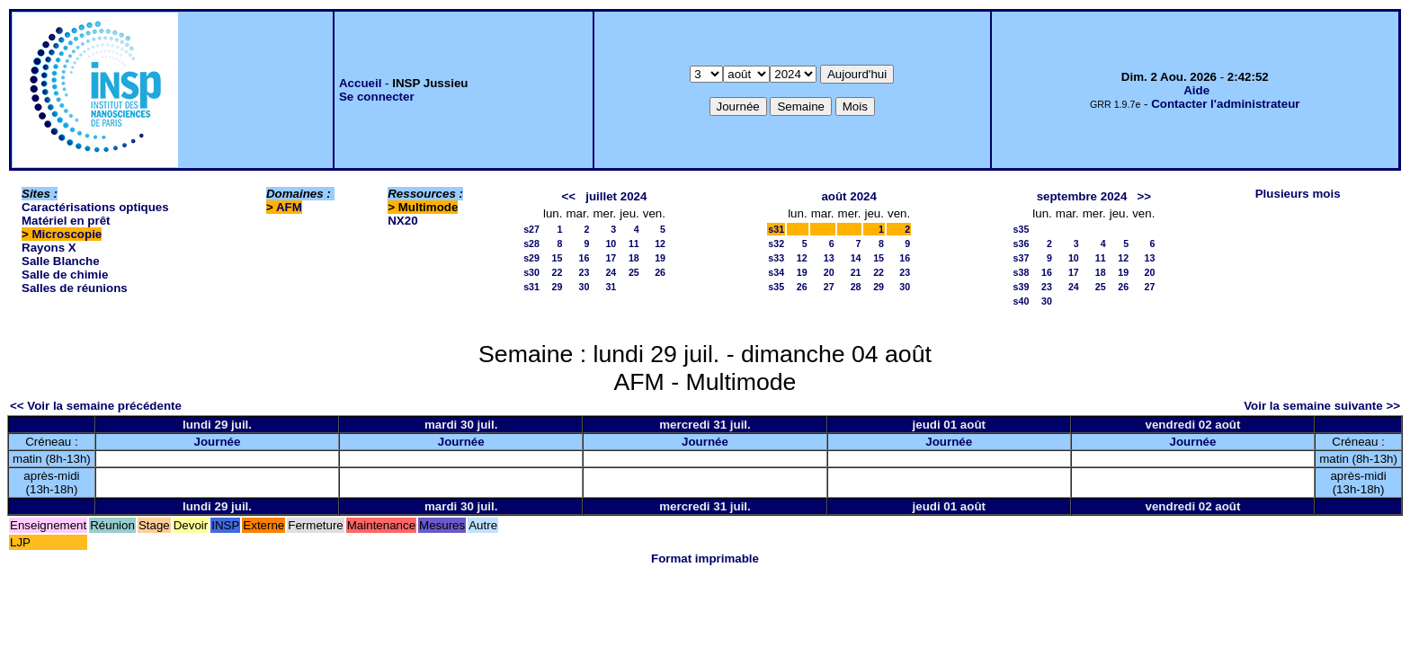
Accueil (360, 83)
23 (584, 272)
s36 (1021, 243)
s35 (776, 286)
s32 (776, 243)
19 (660, 258)
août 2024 (849, 196)
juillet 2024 (616, 196)
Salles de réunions (75, 288)
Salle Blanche (61, 261)
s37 (1021, 258)
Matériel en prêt (66, 220)
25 (634, 272)
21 (856, 272)
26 (660, 272)
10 (610, 243)
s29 (531, 258)
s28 (531, 243)
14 (856, 258)
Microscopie (67, 234)
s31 (531, 286)
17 (610, 258)
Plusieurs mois (1298, 193)
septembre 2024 (1082, 196)
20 (829, 272)
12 (660, 243)
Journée (217, 441)
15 (557, 258)
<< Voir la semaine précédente (96, 405)
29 (557, 286)
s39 (1021, 286)
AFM (289, 207)
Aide (1196, 90)
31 (610, 286)
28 (856, 286)
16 (584, 258)
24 (610, 272)
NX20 (402, 220)
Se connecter (377, 96)
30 (584, 286)
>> (1145, 196)
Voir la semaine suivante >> (1322, 405)
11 (634, 243)
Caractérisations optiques (95, 207)
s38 (1021, 272)
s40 (1021, 301)
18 (634, 258)
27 (829, 286)
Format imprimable (705, 558)
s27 (531, 229)
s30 (531, 272)
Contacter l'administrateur (1225, 104)
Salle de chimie (65, 274)
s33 (776, 258)
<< (569, 196)
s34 (776, 272)
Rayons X (49, 247)
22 (557, 272)
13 (829, 258)
